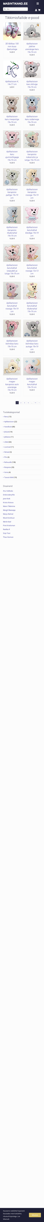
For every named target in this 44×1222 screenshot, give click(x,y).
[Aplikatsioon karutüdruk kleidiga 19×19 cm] (32, 207)
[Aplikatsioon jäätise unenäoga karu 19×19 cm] (32, 24)
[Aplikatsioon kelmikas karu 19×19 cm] (12, 321)
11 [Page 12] (35, 403)
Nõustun (35, 1215)
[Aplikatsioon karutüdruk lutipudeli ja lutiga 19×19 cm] (12, 245)
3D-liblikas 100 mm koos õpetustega (12, 46)
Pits (5, 457)
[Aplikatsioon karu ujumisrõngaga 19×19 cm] (12, 132)
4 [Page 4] (28, 403)
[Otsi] (15, 9)
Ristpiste (7, 467)
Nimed (6, 452)
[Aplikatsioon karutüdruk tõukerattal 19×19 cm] (32, 283)
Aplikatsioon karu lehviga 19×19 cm (32, 84)
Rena (6, 417)
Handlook (8, 427)
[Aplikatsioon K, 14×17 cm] (12, 62)
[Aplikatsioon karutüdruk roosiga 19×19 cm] (12, 283)
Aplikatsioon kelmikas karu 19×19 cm (12, 344)
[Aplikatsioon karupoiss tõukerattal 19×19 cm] (12, 207)
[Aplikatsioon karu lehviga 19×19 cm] (32, 62)
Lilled (6, 442)
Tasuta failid (9, 477)
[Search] (5, 9)
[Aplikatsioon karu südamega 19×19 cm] (32, 97)
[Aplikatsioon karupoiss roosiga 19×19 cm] (32, 169)
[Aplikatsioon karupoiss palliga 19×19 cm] (12, 169)
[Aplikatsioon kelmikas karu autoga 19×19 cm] (32, 321)
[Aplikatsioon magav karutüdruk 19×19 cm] (32, 359)
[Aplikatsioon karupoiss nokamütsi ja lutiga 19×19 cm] (32, 132)
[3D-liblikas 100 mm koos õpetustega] (12, 24)
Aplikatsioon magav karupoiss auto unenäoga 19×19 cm (12, 384)
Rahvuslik (7, 462)
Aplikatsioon (9, 421)
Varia (6, 472)
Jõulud (6, 432)
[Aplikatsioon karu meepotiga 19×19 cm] (12, 97)
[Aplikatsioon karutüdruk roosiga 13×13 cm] (32, 245)
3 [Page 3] (24, 403)
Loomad (7, 447)
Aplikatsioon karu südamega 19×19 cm (32, 119)
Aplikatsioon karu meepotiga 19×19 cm (12, 119)
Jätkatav (7, 437)
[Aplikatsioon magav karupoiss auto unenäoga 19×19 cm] (12, 359)
